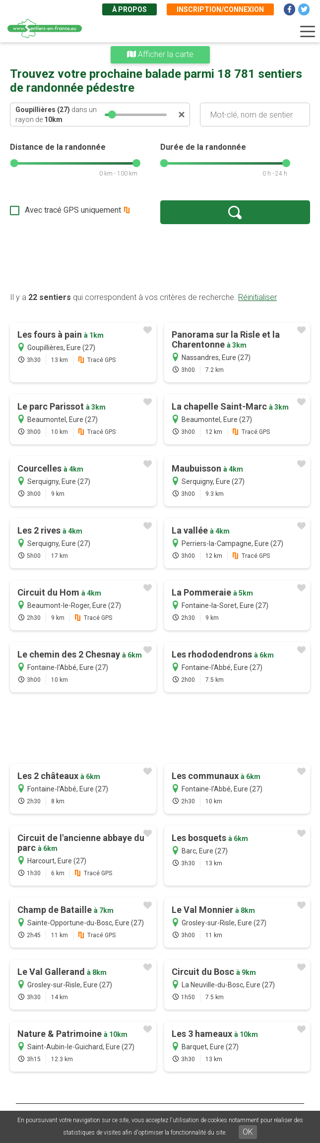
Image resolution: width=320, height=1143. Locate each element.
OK (248, 1132)
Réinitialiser (257, 297)
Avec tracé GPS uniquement (73, 210)
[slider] (112, 115)
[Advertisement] (160, 258)
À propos (129, 9)
